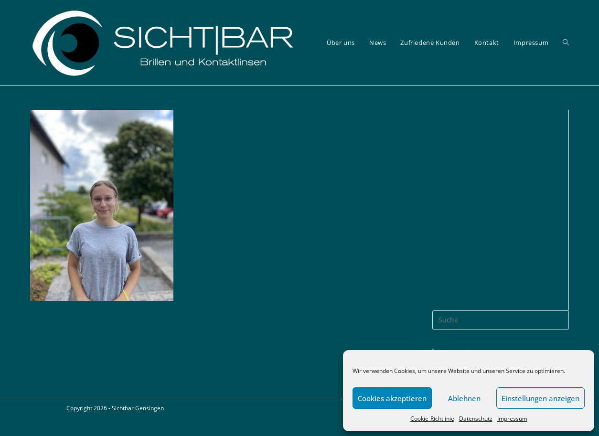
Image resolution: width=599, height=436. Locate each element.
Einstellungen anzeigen (540, 398)
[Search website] (566, 42)
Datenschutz (475, 419)
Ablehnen (464, 398)
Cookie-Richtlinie (432, 419)
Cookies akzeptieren (392, 398)
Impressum (512, 419)
